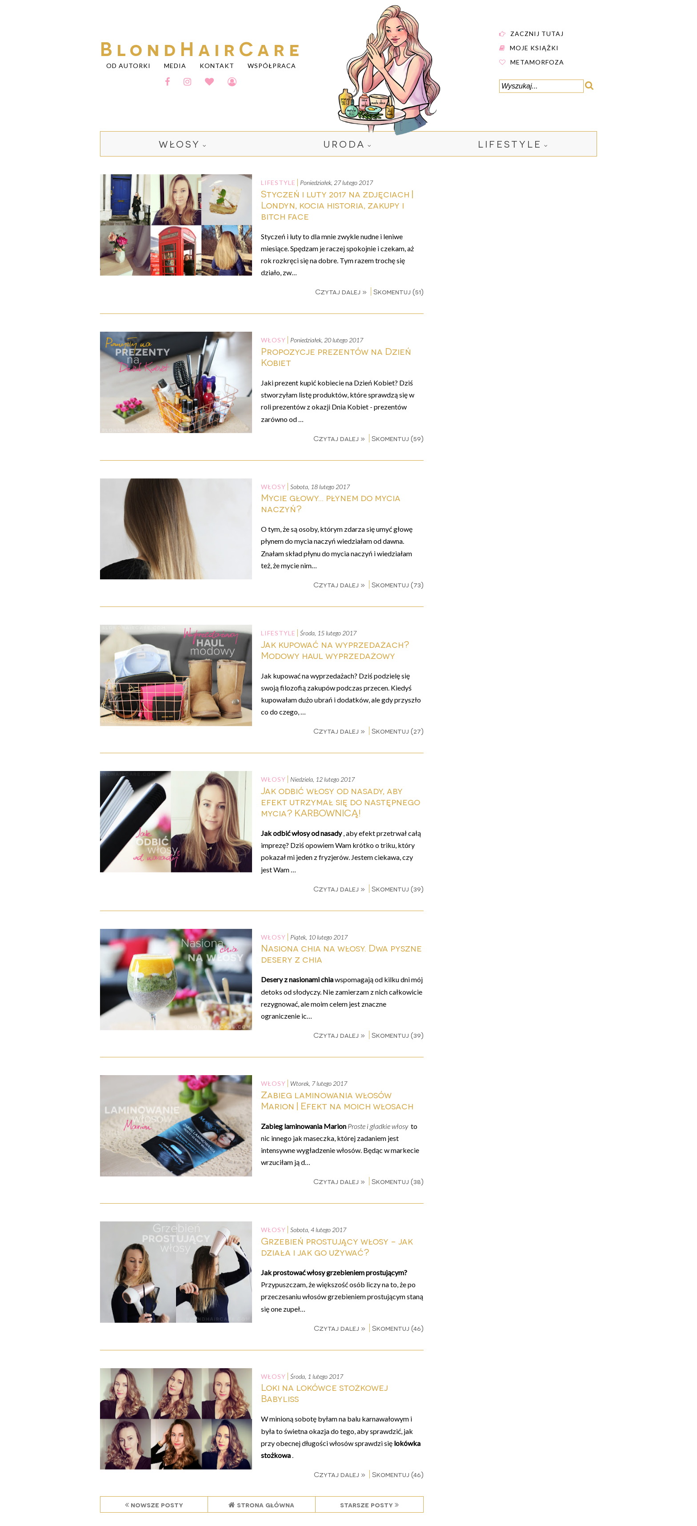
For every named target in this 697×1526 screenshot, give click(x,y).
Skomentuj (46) (398, 1328)
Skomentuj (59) (398, 438)
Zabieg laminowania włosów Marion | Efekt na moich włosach (337, 1100)
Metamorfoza (537, 61)
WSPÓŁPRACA (272, 65)
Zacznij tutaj (537, 33)
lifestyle (510, 143)
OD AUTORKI (128, 65)
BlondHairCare (202, 47)
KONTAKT (217, 65)
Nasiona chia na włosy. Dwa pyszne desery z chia (341, 953)
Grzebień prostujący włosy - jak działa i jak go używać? (337, 1246)
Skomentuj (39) (398, 888)
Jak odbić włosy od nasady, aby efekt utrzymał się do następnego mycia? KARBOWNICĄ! (340, 801)
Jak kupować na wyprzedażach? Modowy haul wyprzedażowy (335, 650)
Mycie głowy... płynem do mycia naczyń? (331, 503)
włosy (179, 143)
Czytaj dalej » (342, 291)
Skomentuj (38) (398, 1181)
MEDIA (175, 65)
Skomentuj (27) (398, 731)
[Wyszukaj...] (541, 86)
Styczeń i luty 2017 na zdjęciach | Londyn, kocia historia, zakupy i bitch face (337, 204)
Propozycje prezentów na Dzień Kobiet (336, 356)
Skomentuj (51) (398, 291)
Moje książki (534, 47)
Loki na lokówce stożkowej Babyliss (324, 1392)
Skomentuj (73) (398, 584)
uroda (344, 143)
